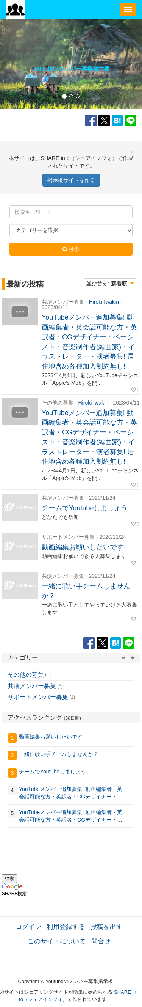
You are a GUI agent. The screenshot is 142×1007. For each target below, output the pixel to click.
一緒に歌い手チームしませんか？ (58, 754)
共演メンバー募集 (32, 686)
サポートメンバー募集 (38, 697)
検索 (71, 249)
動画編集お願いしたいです (82, 547)
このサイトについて (57, 941)
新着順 (119, 284)
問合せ (101, 941)
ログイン (28, 926)
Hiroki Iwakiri (104, 302)
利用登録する (66, 926)
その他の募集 (26, 674)
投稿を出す (107, 926)
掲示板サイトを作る (71, 180)
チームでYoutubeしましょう (85, 508)
